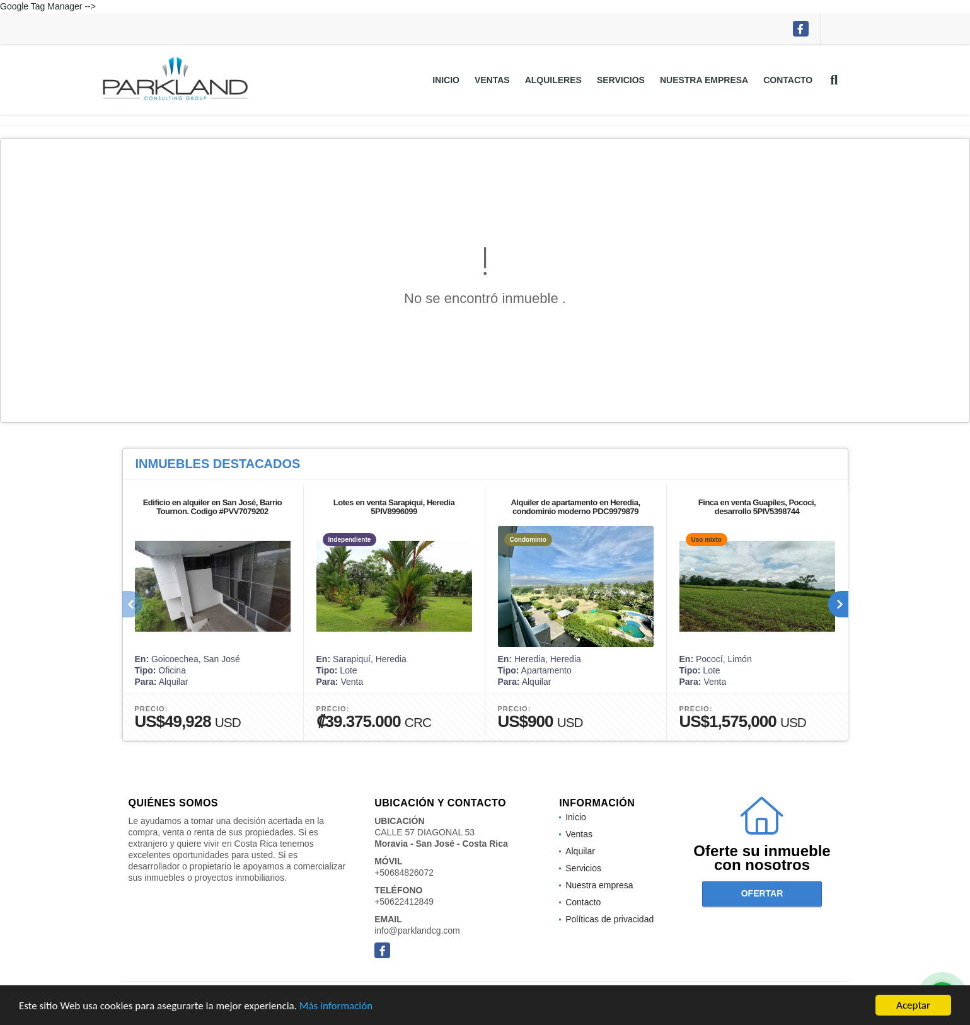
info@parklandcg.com (417, 930)
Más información (335, 1005)
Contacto (787, 80)
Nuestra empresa (704, 80)
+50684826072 (404, 873)
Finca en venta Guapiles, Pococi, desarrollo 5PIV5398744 (757, 507)
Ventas (492, 80)
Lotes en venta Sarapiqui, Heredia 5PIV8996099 (393, 507)
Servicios (621, 80)
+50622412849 (404, 901)
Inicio (445, 80)
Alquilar (580, 851)
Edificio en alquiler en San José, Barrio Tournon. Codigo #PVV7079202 (212, 507)
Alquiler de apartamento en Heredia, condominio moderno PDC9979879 (575, 507)
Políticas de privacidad (609, 919)
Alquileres (553, 80)
